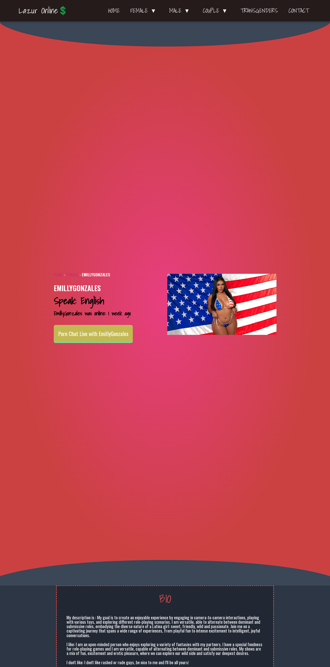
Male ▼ (180, 10)
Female (72, 274)
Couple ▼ (216, 10)
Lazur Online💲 (43, 10)
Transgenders (259, 10)
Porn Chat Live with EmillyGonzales (93, 333)
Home (114, 10)
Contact (299, 10)
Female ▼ (144, 10)
